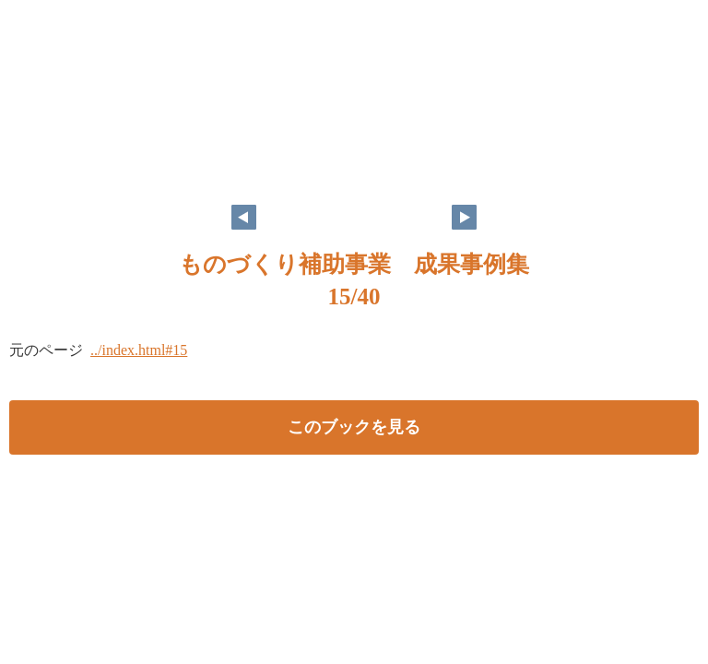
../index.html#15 (138, 350)
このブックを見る (354, 427)
